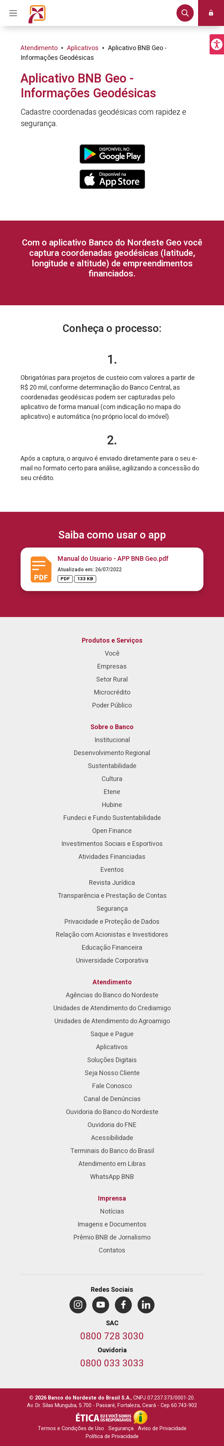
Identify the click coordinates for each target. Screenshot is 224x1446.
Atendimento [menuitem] (112, 982)
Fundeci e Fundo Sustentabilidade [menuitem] (112, 818)
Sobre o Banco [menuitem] (112, 727)
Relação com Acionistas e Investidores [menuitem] (112, 935)
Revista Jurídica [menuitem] (112, 883)
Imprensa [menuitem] (112, 1198)
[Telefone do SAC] (112, 1337)
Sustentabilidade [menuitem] (112, 766)
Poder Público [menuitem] (112, 705)
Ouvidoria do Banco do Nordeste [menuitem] (112, 1112)
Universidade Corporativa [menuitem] (112, 961)
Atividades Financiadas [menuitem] (112, 857)
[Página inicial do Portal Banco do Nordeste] (37, 13)
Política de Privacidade (112, 1436)
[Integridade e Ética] (104, 1417)
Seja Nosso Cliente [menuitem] (112, 1073)
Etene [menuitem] (112, 792)
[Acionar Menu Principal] (13, 13)
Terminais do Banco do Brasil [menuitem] (112, 1151)
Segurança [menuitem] (112, 909)
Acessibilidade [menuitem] (112, 1138)
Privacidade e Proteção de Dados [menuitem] (112, 922)
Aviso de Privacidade (162, 1428)
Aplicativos (83, 48)
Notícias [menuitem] (112, 1211)
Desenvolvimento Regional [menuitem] (112, 753)
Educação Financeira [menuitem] (112, 948)
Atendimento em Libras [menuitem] (112, 1164)
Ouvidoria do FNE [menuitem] (112, 1125)
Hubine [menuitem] (112, 805)
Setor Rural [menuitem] (112, 679)
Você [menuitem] (112, 653)
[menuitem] (78, 1304)
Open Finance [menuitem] (112, 831)
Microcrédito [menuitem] (112, 692)
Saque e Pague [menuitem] (112, 1034)
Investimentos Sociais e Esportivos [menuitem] (112, 844)
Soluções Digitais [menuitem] (112, 1060)
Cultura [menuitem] (112, 779)
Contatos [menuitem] (112, 1250)
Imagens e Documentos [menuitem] (112, 1224)
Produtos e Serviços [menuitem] (112, 641)
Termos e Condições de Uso (71, 1428)
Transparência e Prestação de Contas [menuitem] (112, 896)
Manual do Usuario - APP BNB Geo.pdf (113, 559)
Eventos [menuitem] (112, 870)
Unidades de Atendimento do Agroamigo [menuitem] (112, 1021)
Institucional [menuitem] (112, 740)
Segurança (121, 1428)
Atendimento (39, 48)
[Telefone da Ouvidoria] (112, 1364)
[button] (217, 44)
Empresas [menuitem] (112, 666)
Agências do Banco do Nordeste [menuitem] (112, 995)
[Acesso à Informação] (140, 1417)
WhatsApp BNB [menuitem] (112, 1177)
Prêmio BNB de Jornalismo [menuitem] (112, 1237)
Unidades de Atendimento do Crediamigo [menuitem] (112, 1008)
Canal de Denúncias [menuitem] (112, 1099)
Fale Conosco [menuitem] (112, 1086)
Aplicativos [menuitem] (112, 1047)
